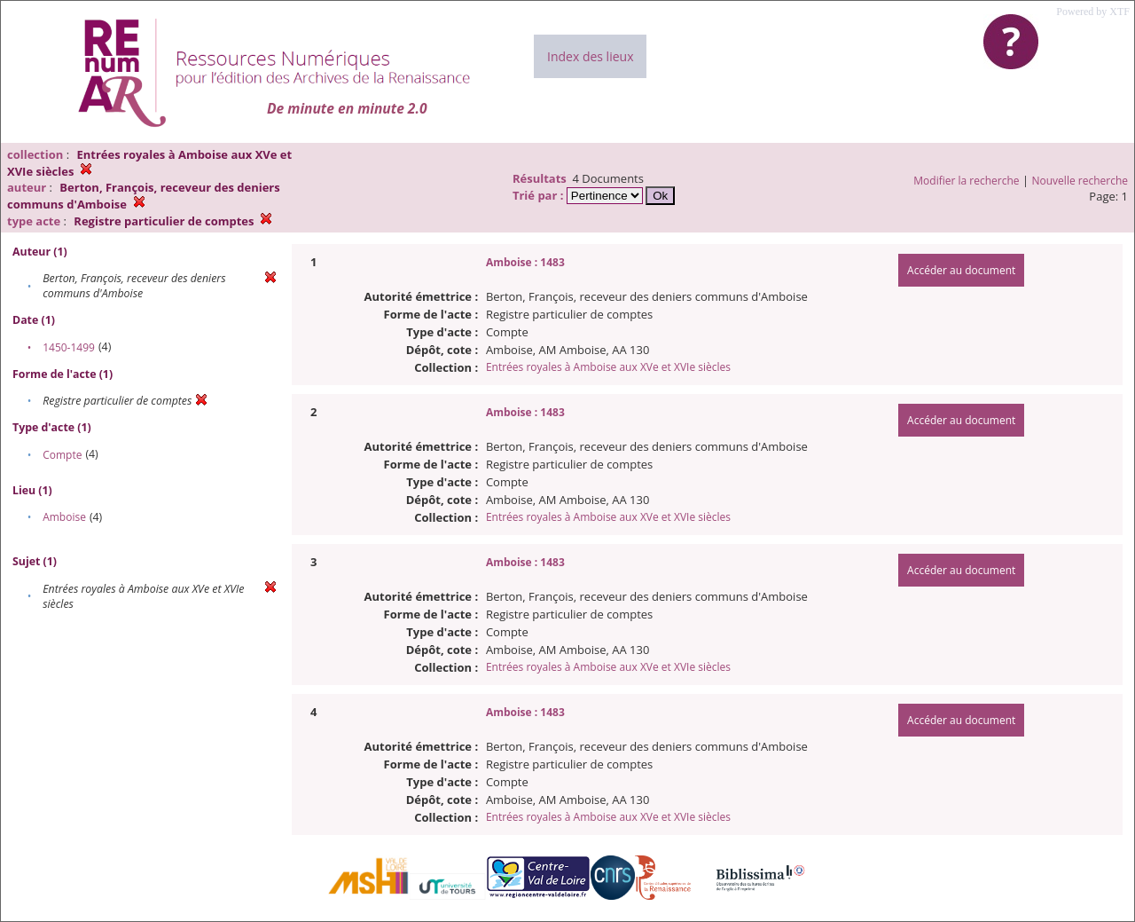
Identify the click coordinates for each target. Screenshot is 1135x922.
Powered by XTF (1093, 11)
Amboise (64, 516)
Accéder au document (961, 270)
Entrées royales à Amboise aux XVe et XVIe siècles (608, 366)
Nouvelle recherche (1080, 180)
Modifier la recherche (966, 180)
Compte (62, 454)
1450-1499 (69, 347)
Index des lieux (590, 56)
